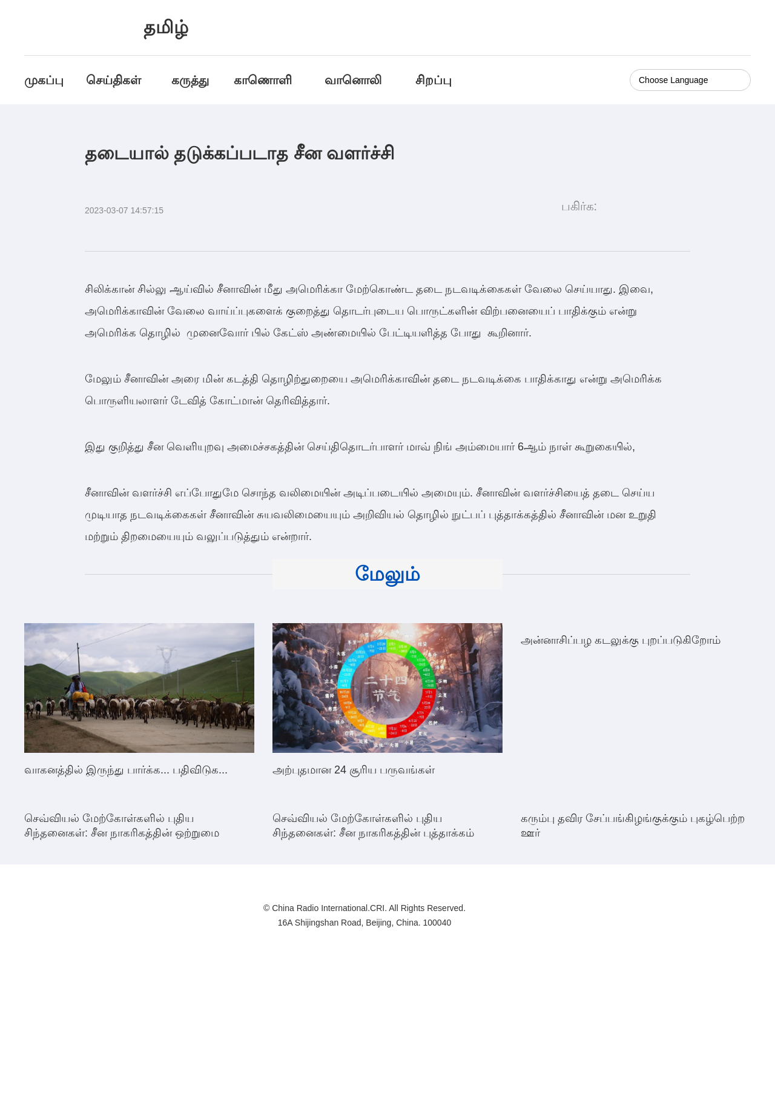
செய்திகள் (113, 80)
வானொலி (353, 80)
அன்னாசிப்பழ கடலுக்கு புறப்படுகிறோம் (621, 770)
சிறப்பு (433, 80)
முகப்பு (44, 80)
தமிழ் (165, 27)
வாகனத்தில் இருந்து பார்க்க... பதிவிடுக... (126, 770)
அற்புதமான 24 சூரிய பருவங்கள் (353, 770)
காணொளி (264, 80)
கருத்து (190, 80)
